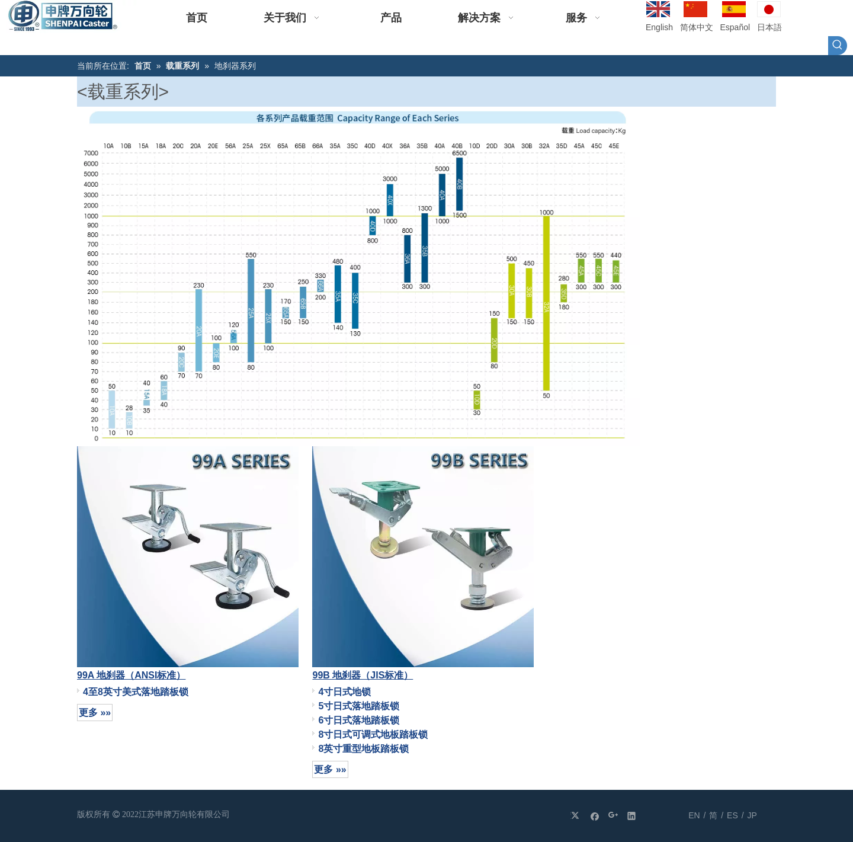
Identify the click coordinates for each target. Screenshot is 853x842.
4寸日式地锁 (344, 692)
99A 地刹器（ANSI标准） (131, 675)
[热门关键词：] (837, 45)
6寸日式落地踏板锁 (358, 720)
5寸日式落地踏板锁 (358, 706)
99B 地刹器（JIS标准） (362, 675)
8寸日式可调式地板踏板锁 (373, 734)
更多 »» (95, 712)
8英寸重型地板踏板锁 (363, 749)
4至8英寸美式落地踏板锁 (135, 692)
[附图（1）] (358, 276)
